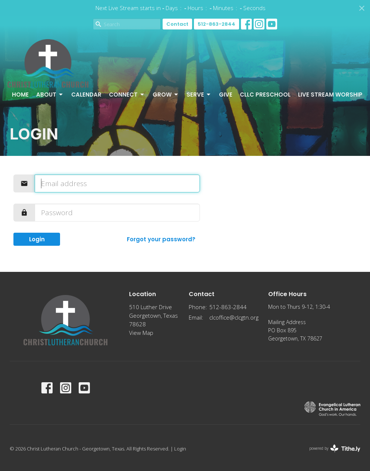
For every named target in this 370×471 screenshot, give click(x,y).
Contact (177, 24)
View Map (141, 332)
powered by (334, 448)
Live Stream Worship (330, 94)
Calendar (86, 94)
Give (225, 94)
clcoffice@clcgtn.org (233, 317)
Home (20, 94)
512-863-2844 (216, 24)
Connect (127, 94)
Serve (198, 94)
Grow (166, 94)
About (50, 94)
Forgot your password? (161, 239)
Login (37, 239)
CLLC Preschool (265, 94)
